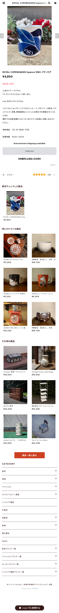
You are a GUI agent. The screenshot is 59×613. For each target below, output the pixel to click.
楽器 (4, 525)
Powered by (29, 589)
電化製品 (5, 533)
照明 (4, 479)
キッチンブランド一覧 (10, 564)
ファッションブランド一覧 (11, 556)
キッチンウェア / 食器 (10, 494)
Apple (4, 541)
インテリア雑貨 (8, 502)
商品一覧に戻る (29, 455)
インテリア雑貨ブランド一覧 (13, 572)
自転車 (5, 518)
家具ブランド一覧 (9, 549)
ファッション (6, 487)
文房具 (5, 510)
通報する (53, 165)
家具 (4, 471)
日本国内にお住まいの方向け (29, 159)
